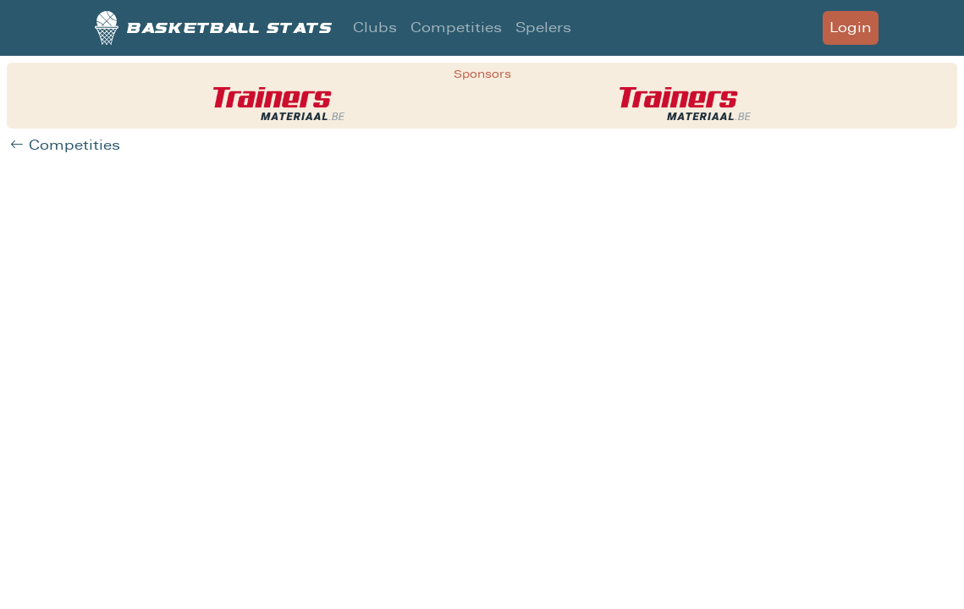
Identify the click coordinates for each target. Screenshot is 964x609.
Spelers (543, 27)
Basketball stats (214, 28)
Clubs (375, 27)
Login (850, 27)
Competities (456, 27)
